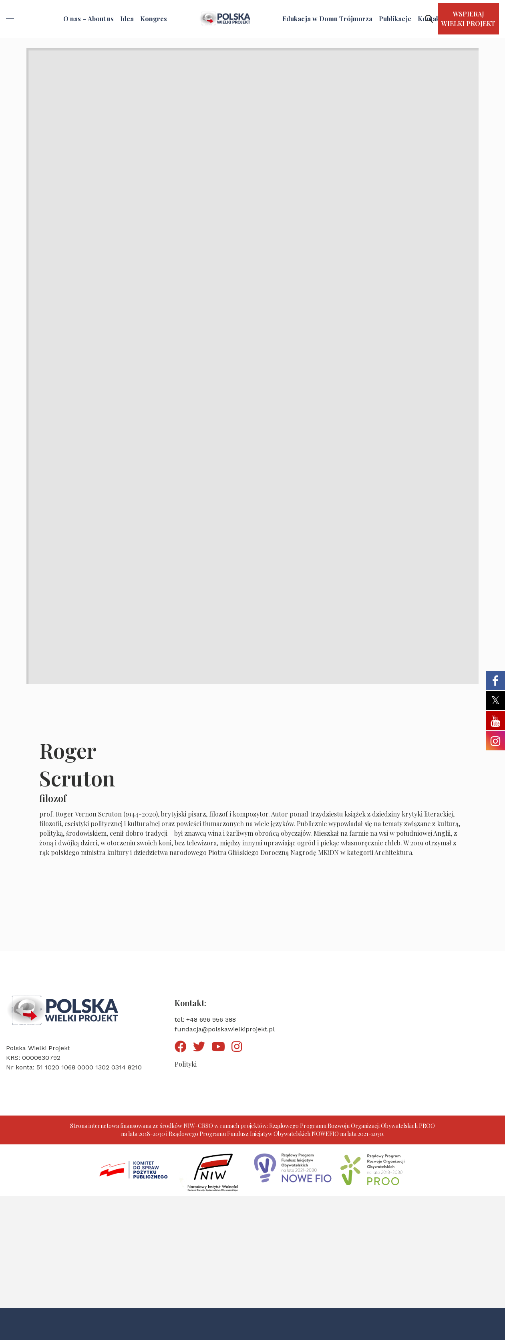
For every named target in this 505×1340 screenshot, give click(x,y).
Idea (127, 18)
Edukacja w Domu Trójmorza (327, 18)
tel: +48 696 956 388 (205, 1019)
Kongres (153, 18)
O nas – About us (88, 18)
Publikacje (395, 18)
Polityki (186, 1064)
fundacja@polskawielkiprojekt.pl (225, 1029)
